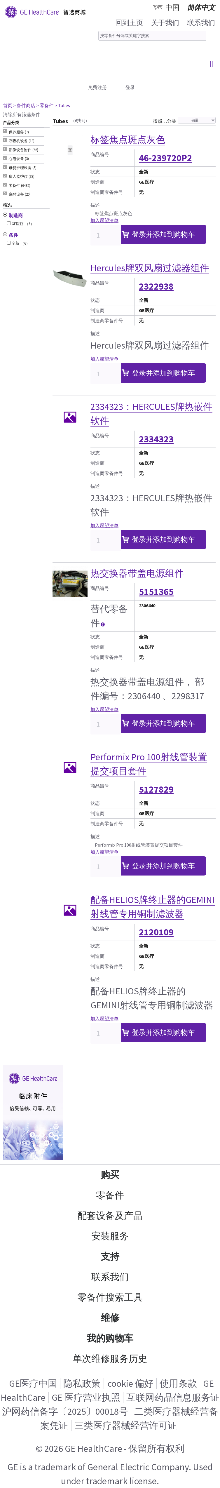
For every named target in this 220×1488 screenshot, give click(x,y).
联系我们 (201, 22)
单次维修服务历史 (110, 1359)
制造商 (97, 182)
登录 (130, 87)
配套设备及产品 (110, 1215)
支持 (110, 1256)
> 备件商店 (24, 105)
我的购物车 (110, 1338)
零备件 (110, 1195)
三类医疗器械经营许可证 (125, 1425)
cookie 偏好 (130, 1383)
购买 (110, 1175)
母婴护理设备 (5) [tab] (22, 167)
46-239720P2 (165, 158)
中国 (172, 7)
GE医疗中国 (33, 1383)
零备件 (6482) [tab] (19, 185)
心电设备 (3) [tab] (19, 158)
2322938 (156, 286)
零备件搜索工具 (110, 1297)
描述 (95, 205)
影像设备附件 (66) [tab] (23, 149)
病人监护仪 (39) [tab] (21, 176)
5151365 (156, 592)
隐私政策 (82, 1383)
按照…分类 (164, 121)
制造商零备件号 (106, 192)
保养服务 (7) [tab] (19, 132)
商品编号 (99, 154)
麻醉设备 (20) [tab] (20, 194)
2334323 (156, 439)
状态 (95, 172)
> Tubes (62, 105)
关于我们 (165, 22)
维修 (110, 1318)
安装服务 (110, 1236)
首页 (7, 105)
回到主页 (129, 22)
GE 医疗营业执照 (86, 1397)
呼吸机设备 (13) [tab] (21, 140)
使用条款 (178, 1383)
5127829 (156, 789)
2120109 (156, 932)
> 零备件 (45, 105)
